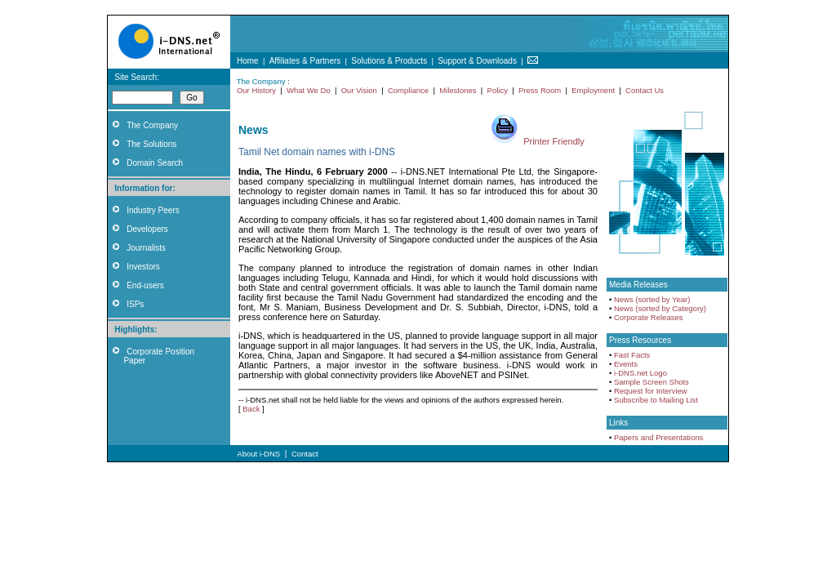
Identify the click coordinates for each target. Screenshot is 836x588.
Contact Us (644, 90)
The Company (152, 125)
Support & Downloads (477, 60)
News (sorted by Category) (660, 308)
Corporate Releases (648, 317)
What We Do (309, 90)
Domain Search (155, 162)
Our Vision (359, 90)
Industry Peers (153, 210)
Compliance (408, 90)
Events (626, 363)
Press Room (539, 90)
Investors (143, 266)
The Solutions (151, 144)
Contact (304, 453)
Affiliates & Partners (305, 60)
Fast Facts (632, 354)
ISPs (135, 304)
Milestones (457, 90)
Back (251, 408)
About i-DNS (258, 453)
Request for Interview (650, 390)
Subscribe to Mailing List (656, 399)
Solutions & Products (389, 60)
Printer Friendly (554, 141)
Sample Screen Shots (651, 381)
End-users (145, 285)
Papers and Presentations (658, 437)
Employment (593, 90)
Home (248, 60)
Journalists (146, 247)
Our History (256, 90)
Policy (497, 90)
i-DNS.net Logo (640, 372)
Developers (147, 229)
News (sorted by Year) (652, 299)
